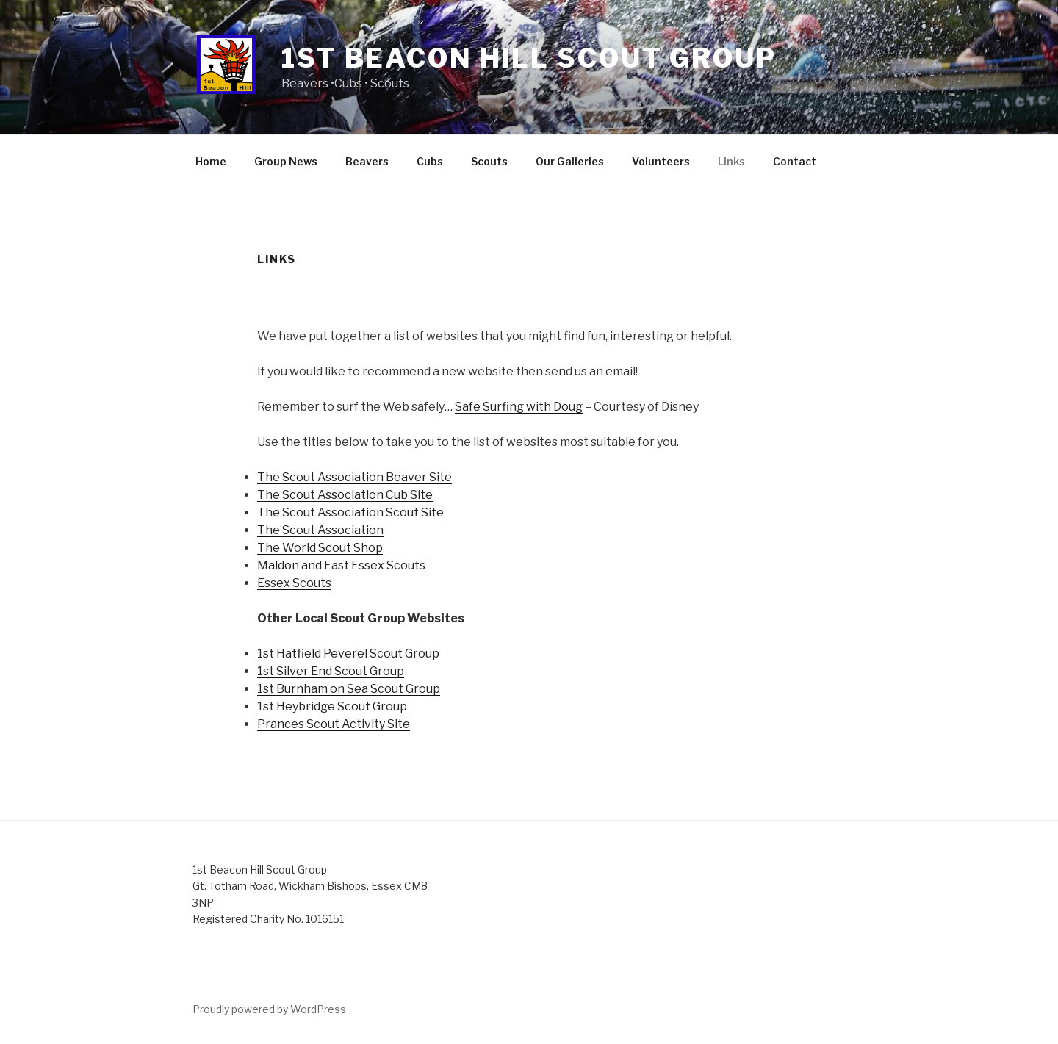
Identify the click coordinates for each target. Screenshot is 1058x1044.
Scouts (489, 161)
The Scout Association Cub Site (345, 495)
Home (210, 161)
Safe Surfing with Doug (519, 407)
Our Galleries (570, 161)
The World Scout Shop (320, 548)
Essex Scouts (294, 583)
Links (731, 161)
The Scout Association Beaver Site (354, 477)
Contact (794, 161)
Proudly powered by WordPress (269, 1009)
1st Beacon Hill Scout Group (529, 58)
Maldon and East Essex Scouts (341, 565)
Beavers (367, 161)
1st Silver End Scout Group (330, 671)
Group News (285, 161)
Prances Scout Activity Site (333, 724)
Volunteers (661, 161)
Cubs (430, 161)
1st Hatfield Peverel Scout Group (348, 653)
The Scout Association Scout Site (350, 512)
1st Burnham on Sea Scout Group (348, 689)
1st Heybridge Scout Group (332, 706)
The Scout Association (320, 530)
